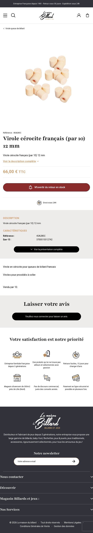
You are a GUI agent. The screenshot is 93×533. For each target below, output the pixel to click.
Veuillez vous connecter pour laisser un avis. (46, 316)
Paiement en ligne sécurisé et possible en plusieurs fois (76, 381)
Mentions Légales (72, 522)
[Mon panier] (87, 15)
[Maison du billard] (46, 15)
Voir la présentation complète (47, 249)
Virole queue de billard (13, 28)
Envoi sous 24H (46, 202)
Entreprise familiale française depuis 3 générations (17, 358)
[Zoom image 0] (46, 81)
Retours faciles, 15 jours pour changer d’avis (75, 358)
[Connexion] (78, 15)
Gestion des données (64, 526)
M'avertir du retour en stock (46, 187)
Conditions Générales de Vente (35, 526)
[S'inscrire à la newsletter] (73, 461)
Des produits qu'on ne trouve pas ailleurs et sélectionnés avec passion (47, 359)
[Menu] (5, 15)
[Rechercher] (13, 15)
